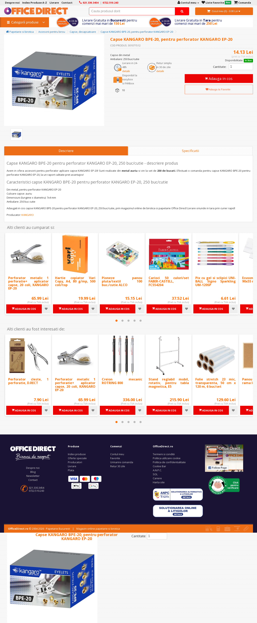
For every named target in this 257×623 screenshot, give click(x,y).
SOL (155, 474)
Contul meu (117, 454)
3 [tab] (128, 321)
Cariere (157, 478)
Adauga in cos (219, 78)
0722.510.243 (36, 490)
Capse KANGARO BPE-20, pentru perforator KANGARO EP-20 (137, 32)
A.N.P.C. (157, 470)
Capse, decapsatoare (83, 32)
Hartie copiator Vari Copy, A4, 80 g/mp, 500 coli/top (75, 281)
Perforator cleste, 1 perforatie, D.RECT (28, 381)
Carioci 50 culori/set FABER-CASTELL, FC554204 (169, 281)
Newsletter (33, 476)
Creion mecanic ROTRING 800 (122, 381)
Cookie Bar (159, 466)
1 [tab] (116, 321)
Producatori (75, 462)
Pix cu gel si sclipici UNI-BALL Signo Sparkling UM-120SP (215, 281)
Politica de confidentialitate (169, 462)
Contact (33, 480)
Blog (33, 472)
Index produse (77, 454)
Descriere (66, 150)
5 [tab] (141, 321)
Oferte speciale (77, 458)
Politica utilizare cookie (167, 458)
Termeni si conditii (164, 454)
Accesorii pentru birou (51, 32)
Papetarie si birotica (20, 32)
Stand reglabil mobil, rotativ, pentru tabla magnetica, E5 (169, 382)
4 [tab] (135, 321)
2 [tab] (122, 321)
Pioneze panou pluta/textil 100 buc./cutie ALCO (122, 281)
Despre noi (33, 468)
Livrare (72, 466)
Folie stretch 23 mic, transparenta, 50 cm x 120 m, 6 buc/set (215, 382)
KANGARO (27, 215)
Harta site (159, 482)
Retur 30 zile (117, 466)
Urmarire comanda (121, 462)
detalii (126, 71)
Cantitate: (219, 67)
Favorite (115, 458)
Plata (71, 470)
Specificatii (190, 150)
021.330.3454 (36, 487)
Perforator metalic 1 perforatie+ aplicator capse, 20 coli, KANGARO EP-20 (28, 283)
